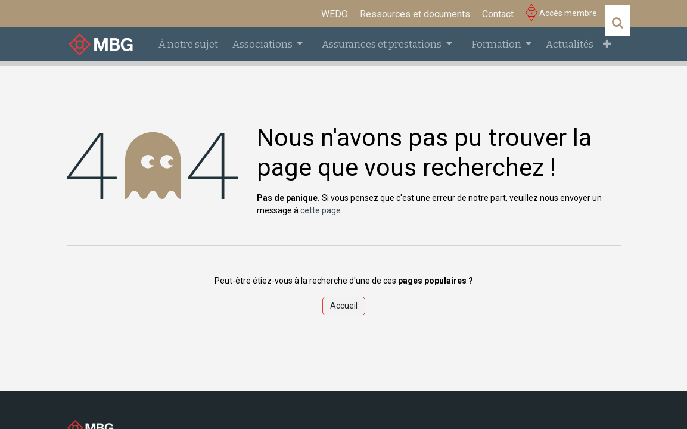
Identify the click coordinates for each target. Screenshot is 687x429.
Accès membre (561, 13)
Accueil (344, 305)
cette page (320, 210)
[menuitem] (334, 14)
